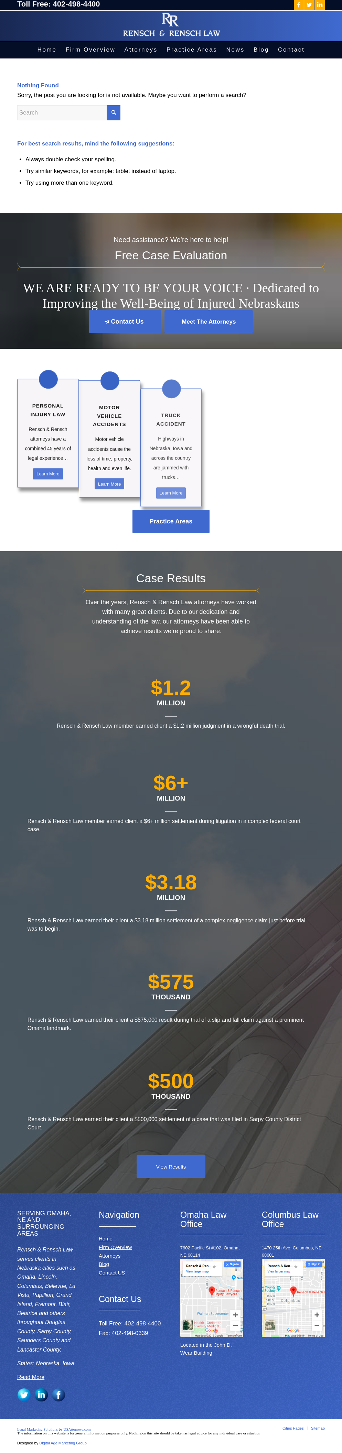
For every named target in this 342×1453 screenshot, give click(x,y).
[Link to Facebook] (299, 5)
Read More (30, 1377)
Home (106, 1238)
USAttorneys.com (76, 1429)
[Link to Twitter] (309, 5)
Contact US (112, 1273)
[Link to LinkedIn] (319, 5)
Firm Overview (115, 1247)
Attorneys (109, 1256)
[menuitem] (47, 49)
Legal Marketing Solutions (38, 1429)
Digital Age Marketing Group (63, 1443)
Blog (104, 1264)
